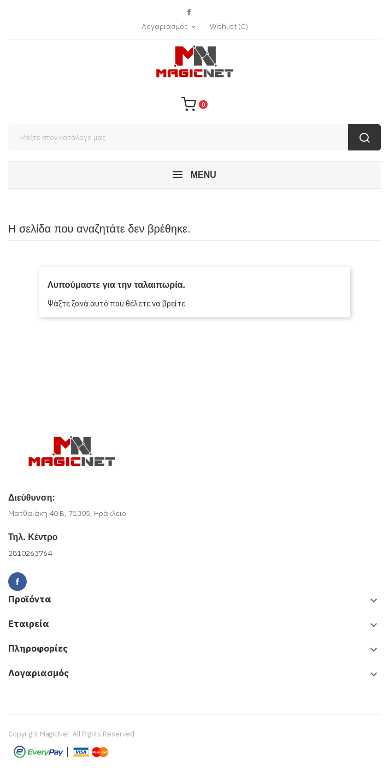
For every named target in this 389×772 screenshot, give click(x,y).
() (229, 26)
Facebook (189, 12)
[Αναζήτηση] (194, 137)
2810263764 (30, 553)
